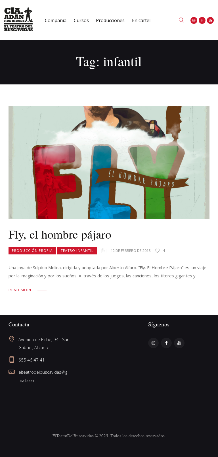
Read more (21, 289)
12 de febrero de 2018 (130, 250)
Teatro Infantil (77, 250)
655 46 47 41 (31, 360)
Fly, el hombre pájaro (60, 234)
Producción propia (32, 250)
